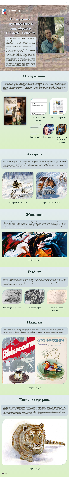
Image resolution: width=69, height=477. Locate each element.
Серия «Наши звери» (51, 202)
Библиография (36, 137)
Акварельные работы (18, 202)
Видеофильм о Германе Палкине (61, 139)
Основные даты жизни (38, 118)
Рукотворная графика (12, 307)
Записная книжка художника (56, 309)
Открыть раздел (34, 259)
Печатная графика (34, 307)
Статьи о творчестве (58, 117)
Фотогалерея (48, 137)
